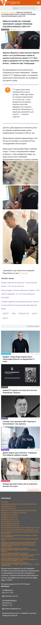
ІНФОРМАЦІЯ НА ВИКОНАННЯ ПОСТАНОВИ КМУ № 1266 (19, 504)
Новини (12, 12)
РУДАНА (13, 3)
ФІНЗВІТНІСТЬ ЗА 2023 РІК (9, 515)
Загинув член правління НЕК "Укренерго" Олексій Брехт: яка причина (19, 422)
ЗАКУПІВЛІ (4, 502)
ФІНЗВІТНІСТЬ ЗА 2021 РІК (9, 519)
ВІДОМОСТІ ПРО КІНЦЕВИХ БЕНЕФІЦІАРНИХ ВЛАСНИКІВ (19, 510)
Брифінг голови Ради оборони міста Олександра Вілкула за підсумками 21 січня (19, 359)
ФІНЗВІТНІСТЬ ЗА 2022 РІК (9, 517)
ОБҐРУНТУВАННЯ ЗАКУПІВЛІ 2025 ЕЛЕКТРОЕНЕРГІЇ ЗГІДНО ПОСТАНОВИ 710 (20, 532)
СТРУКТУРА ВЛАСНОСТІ (8, 508)
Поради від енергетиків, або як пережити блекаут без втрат (20, 485)
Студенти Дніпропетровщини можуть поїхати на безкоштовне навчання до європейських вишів (20, 305)
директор (6, 313)
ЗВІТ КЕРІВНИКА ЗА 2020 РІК (10, 523)
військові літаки (24, 313)
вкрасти (34, 313)
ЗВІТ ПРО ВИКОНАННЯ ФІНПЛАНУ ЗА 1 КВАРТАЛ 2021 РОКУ (20, 527)
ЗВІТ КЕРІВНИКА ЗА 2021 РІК (10, 521)
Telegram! (22, 273)
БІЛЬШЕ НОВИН (33, 490)
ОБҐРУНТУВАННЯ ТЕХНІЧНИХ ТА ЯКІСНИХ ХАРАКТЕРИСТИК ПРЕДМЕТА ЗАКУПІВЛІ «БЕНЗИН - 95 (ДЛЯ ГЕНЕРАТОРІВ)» (20, 564)
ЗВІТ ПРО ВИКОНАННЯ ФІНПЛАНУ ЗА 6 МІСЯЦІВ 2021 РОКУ (19, 530)
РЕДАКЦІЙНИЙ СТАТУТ (8, 506)
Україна (5, 318)
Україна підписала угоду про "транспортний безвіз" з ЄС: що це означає (19, 284)
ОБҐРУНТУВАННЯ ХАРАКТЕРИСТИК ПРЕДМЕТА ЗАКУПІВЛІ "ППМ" (19, 539)
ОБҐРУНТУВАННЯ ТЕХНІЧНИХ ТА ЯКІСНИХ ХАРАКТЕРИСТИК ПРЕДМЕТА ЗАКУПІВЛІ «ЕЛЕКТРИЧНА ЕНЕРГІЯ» (19, 550)
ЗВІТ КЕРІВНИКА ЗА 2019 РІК (10, 525)
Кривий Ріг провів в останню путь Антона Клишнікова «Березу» (20, 391)
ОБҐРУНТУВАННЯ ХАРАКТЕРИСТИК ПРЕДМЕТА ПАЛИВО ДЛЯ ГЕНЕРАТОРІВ (19, 536)
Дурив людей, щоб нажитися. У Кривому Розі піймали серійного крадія (20, 454)
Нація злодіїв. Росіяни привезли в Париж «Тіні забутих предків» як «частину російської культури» (20, 293)
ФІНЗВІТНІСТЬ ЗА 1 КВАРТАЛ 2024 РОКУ (13, 513)
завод (14, 313)
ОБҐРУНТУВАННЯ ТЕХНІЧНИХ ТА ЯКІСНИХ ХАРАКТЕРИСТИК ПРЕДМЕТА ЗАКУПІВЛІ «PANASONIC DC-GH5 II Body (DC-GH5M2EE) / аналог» (19, 559)
